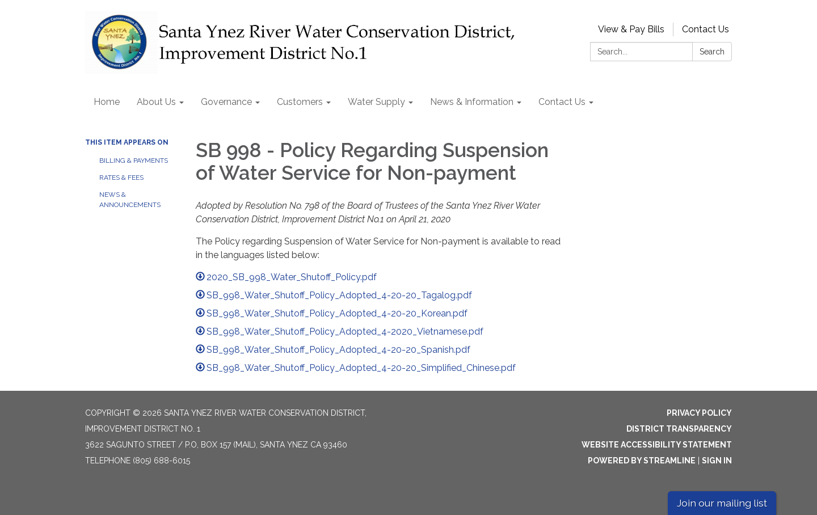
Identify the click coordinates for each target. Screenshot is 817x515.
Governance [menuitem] (226, 101)
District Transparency (679, 428)
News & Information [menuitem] (471, 101)
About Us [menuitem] (156, 101)
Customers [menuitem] (300, 101)
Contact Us (705, 29)
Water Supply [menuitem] (376, 101)
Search (712, 51)
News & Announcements (130, 200)
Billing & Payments (133, 160)
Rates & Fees (121, 177)
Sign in (717, 460)
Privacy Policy (699, 412)
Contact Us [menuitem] (562, 101)
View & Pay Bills (631, 29)
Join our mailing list (722, 503)
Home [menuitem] (107, 101)
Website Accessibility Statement (657, 444)
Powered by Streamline (642, 460)
